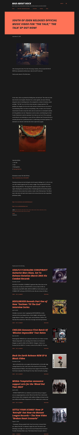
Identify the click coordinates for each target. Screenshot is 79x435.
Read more (46, 294)
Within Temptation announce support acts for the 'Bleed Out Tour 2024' (28, 384)
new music (41, 209)
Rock (45, 209)
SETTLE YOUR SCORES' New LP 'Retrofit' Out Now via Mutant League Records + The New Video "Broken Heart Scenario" (29, 414)
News (47, 8)
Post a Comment (19, 294)
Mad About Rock (21, 3)
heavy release (18, 209)
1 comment (18, 434)
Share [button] (13, 213)
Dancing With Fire (17, 169)
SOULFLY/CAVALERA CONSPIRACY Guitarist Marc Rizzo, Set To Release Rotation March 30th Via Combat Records (29, 274)
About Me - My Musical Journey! (24, 8)
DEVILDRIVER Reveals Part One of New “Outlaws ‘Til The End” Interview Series (29, 304)
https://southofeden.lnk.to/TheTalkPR (20, 177)
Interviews (35, 8)
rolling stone (20, 211)
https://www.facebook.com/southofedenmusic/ (22, 202)
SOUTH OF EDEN (27, 211)
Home (13, 8)
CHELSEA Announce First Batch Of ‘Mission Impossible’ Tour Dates (30, 331)
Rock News (14, 211)
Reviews (41, 8)
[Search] (61, 3)
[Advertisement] (30, 251)
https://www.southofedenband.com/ (20, 206)
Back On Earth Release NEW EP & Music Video (29, 357)
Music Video (36, 209)
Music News (31, 209)
